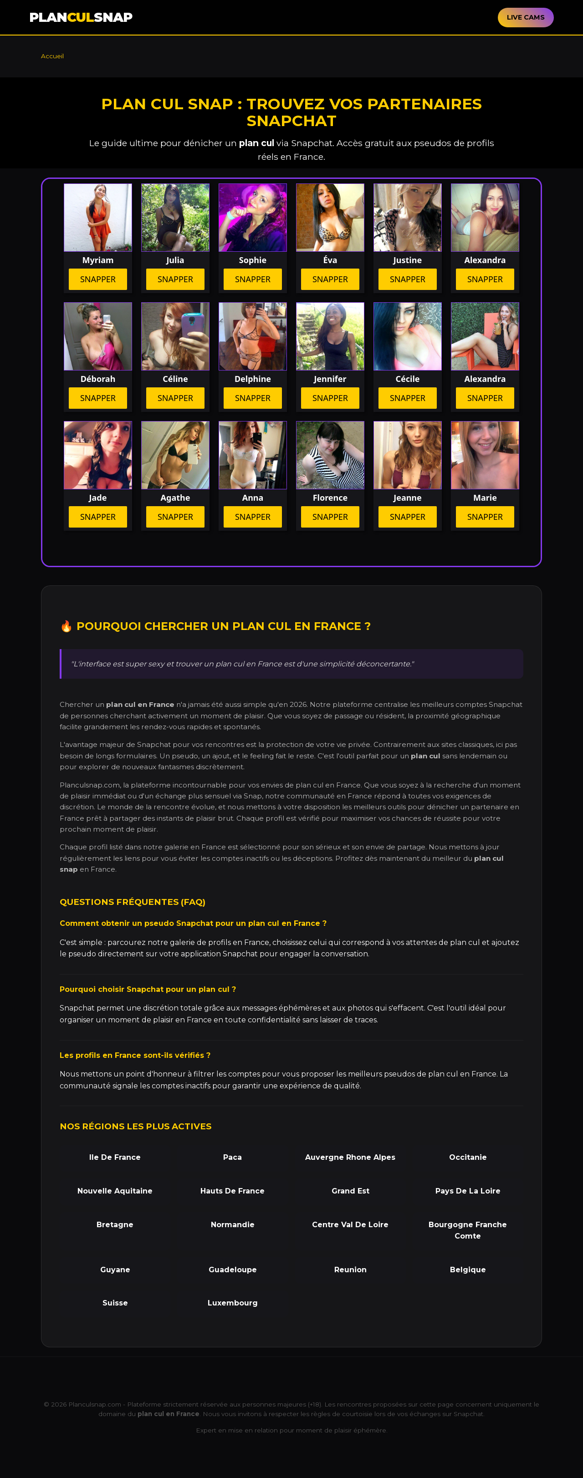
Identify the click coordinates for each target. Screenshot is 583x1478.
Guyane (115, 1269)
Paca (232, 1157)
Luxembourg (233, 1303)
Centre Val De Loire (350, 1224)
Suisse (115, 1303)
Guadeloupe (233, 1269)
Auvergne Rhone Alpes (350, 1157)
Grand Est (350, 1191)
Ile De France (115, 1157)
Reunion (350, 1269)
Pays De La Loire (468, 1191)
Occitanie (468, 1157)
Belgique (468, 1269)
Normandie (233, 1224)
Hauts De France (232, 1191)
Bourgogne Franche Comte (468, 1230)
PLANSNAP (80, 17)
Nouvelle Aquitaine (115, 1191)
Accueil (52, 56)
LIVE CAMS (526, 17)
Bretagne (115, 1224)
